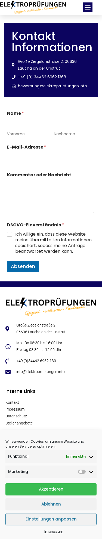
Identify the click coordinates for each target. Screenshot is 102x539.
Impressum (53, 531)
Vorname (16, 134)
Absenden (23, 266)
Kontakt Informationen (52, 41)
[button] (87, 7)
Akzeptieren (51, 489)
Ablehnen (51, 504)
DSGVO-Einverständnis (35, 224)
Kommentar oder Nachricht (39, 174)
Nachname (64, 134)
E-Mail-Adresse (26, 147)
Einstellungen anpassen (51, 519)
